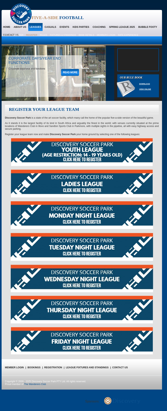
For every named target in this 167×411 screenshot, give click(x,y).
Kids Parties (81, 27)
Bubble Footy (147, 27)
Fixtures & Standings (63, 35)
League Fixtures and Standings (88, 367)
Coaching (99, 27)
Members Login (106, 35)
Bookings (35, 367)
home (6, 27)
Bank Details (86, 35)
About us (20, 27)
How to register (13, 35)
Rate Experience (128, 35)
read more (70, 72)
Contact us (120, 367)
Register (31, 35)
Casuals (50, 27)
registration (54, 367)
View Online (145, 89)
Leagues (35, 27)
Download (144, 84)
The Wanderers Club (35, 384)
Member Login (15, 367)
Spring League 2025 (122, 27)
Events (64, 27)
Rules (43, 35)
